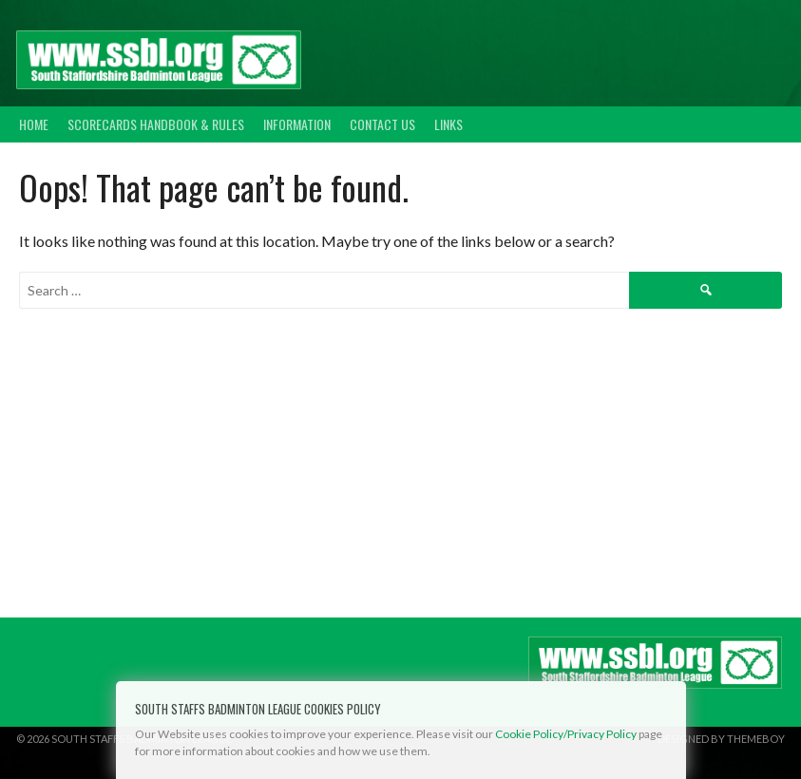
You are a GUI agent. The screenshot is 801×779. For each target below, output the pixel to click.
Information (297, 124)
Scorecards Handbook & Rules (155, 124)
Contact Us (382, 124)
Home (33, 124)
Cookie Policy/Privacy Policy (566, 734)
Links (448, 124)
